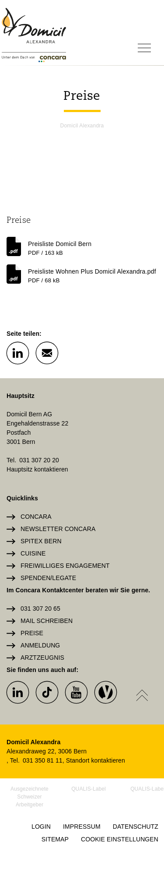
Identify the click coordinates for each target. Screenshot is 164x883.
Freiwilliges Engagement (65, 565)
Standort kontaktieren (95, 760)
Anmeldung (40, 645)
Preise (32, 633)
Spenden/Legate (48, 577)
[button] (17, 352)
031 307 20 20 (39, 460)
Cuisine (33, 553)
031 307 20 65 (40, 608)
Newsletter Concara (58, 528)
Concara (36, 516)
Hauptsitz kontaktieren (37, 469)
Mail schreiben (47, 620)
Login (41, 826)
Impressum (82, 826)
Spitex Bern (41, 541)
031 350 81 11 (43, 760)
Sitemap (55, 839)
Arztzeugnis (42, 657)
